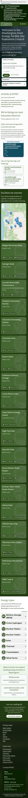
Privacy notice (6, 758)
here (15, 19)
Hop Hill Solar (8, 450)
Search (6, 75)
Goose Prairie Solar (10, 394)
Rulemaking (6, 753)
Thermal (8, 646)
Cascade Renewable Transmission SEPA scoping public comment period (12, 146)
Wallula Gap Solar (10, 524)
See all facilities (15, 74)
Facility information (8, 59)
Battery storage (7, 728)
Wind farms (9, 658)
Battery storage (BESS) (11, 616)
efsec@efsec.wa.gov (9, 778)
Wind (4, 741)
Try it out (16, 16)
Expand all (24, 611)
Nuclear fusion (11, 635)
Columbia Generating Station (11, 321)
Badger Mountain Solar (12, 245)
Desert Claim (7, 357)
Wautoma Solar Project (12, 542)
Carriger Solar (8, 264)
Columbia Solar (9, 338)
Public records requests (9, 755)
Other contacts (7, 760)
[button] (17, 218)
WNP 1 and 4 (7, 579)
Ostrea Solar (7, 505)
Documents (6, 79)
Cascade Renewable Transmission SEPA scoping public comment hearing (13, 179)
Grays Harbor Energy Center (11, 413)
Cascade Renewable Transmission (10, 283)
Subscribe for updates (14, 716)
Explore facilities (7, 751)
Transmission (10, 652)
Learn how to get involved (8, 97)
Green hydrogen (12, 623)
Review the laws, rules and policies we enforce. (14, 693)
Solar (6, 640)
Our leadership (7, 119)
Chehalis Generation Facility (11, 302)
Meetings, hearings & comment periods (12, 84)
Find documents (7, 749)
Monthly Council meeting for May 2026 (13, 168)
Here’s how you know (6, 3)
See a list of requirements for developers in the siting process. (14, 681)
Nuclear (5, 732)
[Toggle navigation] (23, 24)
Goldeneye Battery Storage (10, 376)
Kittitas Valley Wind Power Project (11, 488)
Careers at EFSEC (8, 762)
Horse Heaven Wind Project (10, 469)
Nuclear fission (11, 629)
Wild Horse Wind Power (12, 561)
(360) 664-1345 (8, 773)
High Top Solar (8, 431)
